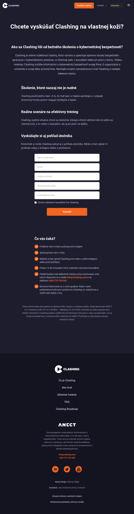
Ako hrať (67, 387)
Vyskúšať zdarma (84, 6)
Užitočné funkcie (67, 394)
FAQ (67, 401)
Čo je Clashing (67, 380)
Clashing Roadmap (67, 409)
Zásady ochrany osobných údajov (67, 496)
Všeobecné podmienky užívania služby (67, 502)
